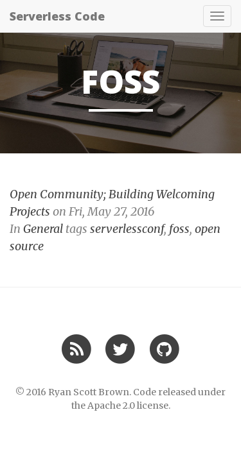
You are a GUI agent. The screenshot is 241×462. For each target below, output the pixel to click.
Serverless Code (57, 16)
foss (179, 228)
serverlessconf (127, 228)
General (43, 228)
